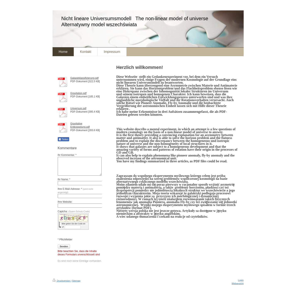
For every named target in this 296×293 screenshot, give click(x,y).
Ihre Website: (65, 201)
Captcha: (74, 211)
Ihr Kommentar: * (67, 155)
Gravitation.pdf (78, 93)
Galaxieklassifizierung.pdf (84, 78)
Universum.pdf (78, 108)
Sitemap (76, 280)
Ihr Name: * (64, 179)
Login (241, 280)
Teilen (63, 139)
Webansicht (237, 283)
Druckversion (62, 280)
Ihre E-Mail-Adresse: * (75, 190)
